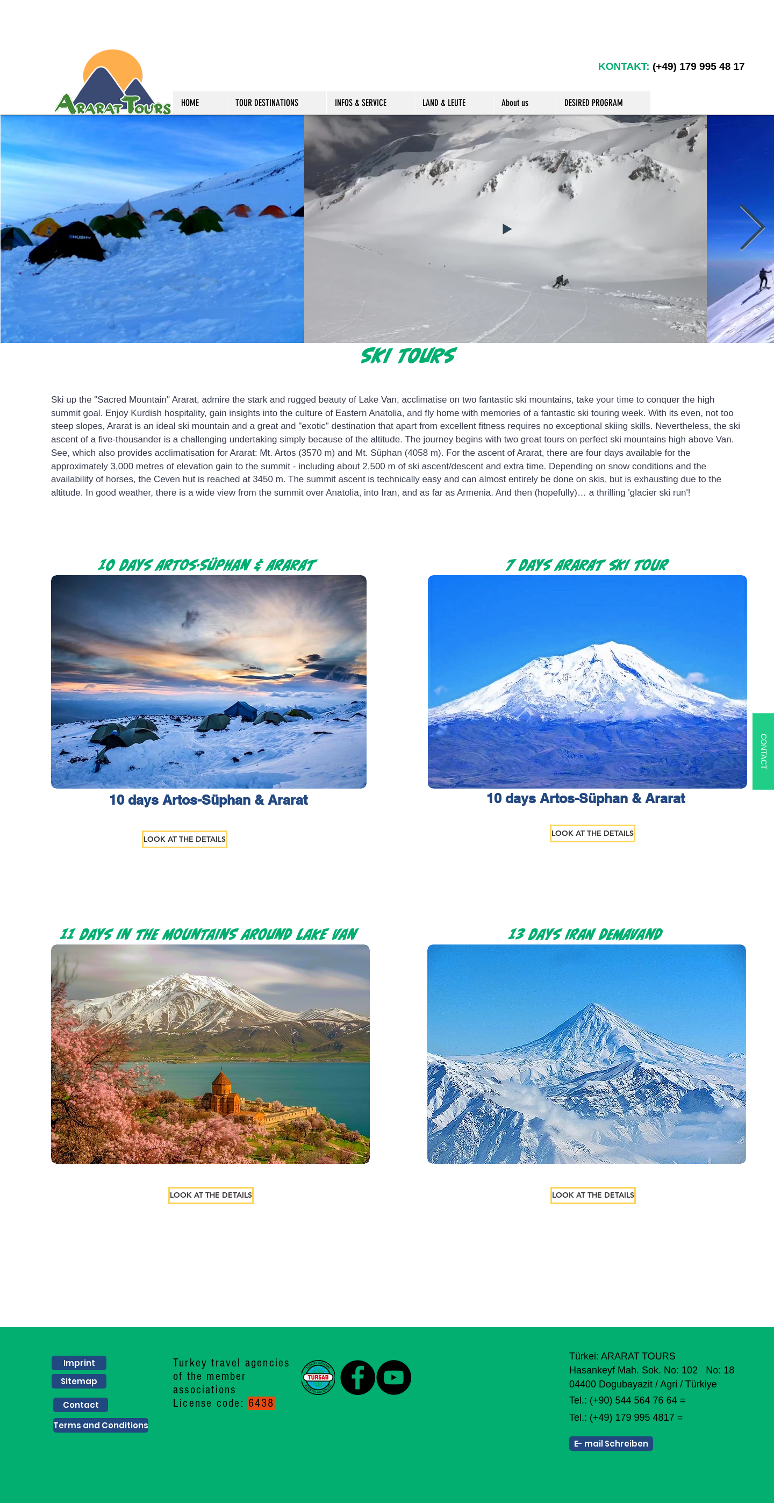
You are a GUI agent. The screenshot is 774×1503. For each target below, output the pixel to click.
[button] (276, 102)
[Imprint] (79, 1363)
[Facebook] (357, 1377)
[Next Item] (752, 229)
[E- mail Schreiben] (611, 1443)
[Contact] (80, 1405)
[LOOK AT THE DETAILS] (184, 839)
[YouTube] (393, 1377)
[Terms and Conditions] (100, 1425)
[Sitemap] (79, 1381)
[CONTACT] (763, 751)
